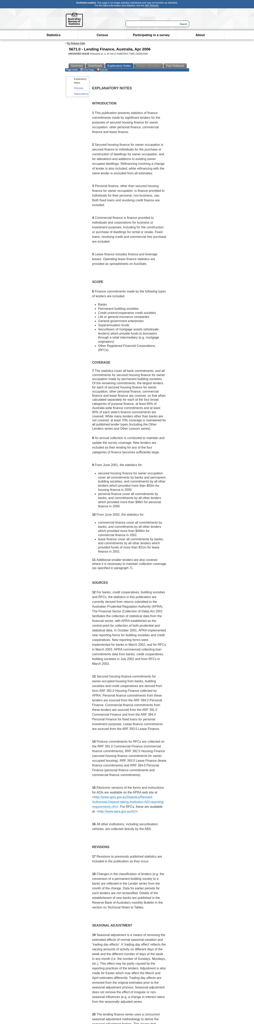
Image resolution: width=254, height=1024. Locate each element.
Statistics (53, 35)
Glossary (78, 88)
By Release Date (76, 43)
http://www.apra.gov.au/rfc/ (117, 811)
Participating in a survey (151, 35)
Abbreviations (81, 94)
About (200, 35)
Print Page (87, 70)
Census (102, 35)
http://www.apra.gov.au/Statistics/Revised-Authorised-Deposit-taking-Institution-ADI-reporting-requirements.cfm (128, 801)
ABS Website (152, 5)
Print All (102, 70)
